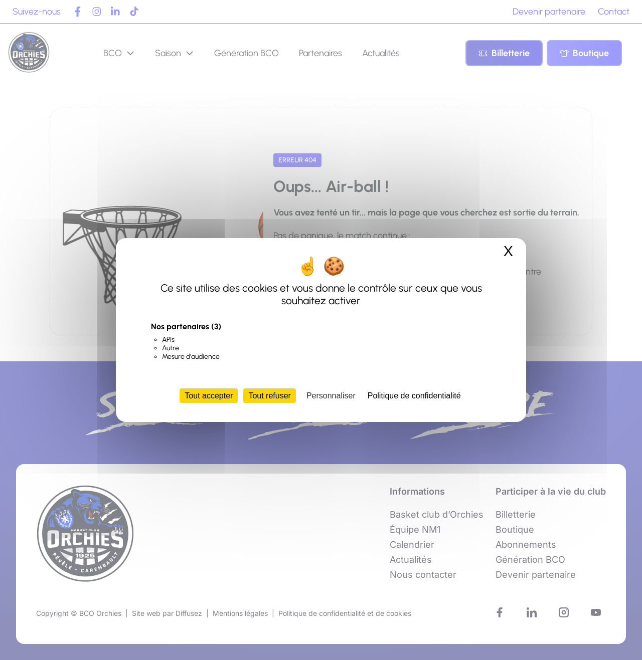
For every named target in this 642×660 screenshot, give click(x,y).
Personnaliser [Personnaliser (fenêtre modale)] (331, 395)
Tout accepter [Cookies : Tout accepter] (209, 395)
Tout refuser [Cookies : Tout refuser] (269, 395)
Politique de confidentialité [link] (414, 395)
